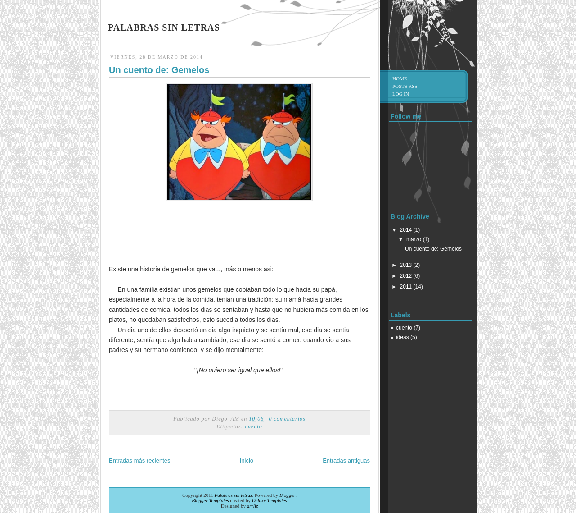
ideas (402, 337)
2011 (406, 287)
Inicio (246, 460)
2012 (406, 276)
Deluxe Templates (269, 500)
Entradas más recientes (140, 460)
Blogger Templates (210, 500)
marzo (413, 239)
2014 (406, 230)
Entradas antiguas (346, 460)
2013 (406, 265)
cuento (253, 426)
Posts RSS (404, 86)
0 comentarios (287, 419)
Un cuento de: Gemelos (159, 70)
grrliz (252, 505)
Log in (400, 93)
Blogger (287, 495)
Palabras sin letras (164, 27)
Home (399, 78)
